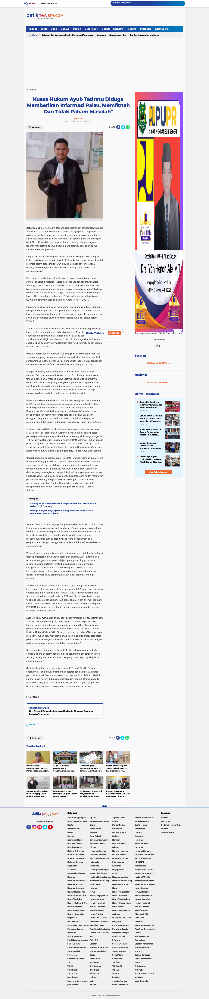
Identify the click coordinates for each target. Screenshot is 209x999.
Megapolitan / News (144, 869)
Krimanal (116, 866)
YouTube (52, 828)
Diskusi (106, 29)
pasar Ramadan (142, 981)
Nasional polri (96, 884)
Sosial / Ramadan (142, 955)
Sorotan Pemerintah (144, 944)
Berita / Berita (118, 825)
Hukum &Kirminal (98, 851)
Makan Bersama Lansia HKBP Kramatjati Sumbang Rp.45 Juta (150, 446)
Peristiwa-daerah (75, 929)
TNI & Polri (94, 962)
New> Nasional (141, 888)
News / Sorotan (97, 899)
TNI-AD (115, 970)
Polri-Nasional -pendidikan (78, 940)
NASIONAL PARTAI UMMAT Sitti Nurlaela (146, 873)
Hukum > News (119, 855)
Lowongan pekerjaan (99, 869)
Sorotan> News (119, 951)
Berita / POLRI (73, 829)
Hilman (115, 847)
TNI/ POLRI (72, 973)
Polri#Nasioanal (142, 936)
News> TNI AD (96, 914)
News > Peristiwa (142, 899)
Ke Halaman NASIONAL (158, 382)
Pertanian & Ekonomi (99, 933)
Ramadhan (140, 940)
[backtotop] (104, 807)
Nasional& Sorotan (120, 884)
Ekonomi (118, 29)
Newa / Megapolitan (76, 892)
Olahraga (116, 914)
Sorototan (72, 955)
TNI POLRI (117, 966)
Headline (131, 29)
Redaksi (164, 817)
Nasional (141, 374)
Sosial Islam (95, 959)
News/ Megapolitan (121, 910)
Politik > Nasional (75, 936)
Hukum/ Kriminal (75, 862)
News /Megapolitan (121, 899)
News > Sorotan (142, 907)
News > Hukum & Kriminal (78, 903)
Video (35, 35)
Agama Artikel (118, 35)
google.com (72, 977)
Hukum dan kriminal (99, 858)
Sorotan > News (119, 944)
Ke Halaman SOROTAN (158, 363)
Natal (114, 888)
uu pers (164, 829)
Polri (92, 936)
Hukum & (139, 847)
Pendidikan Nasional (99, 921)
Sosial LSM (117, 959)
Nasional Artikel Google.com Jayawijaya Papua (123, 880)
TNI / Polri (116, 962)
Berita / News (141, 825)
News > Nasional (142, 903)
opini (92, 981)
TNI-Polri (139, 970)
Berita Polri (117, 829)
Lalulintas (71, 869)
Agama (102, 35)
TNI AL (70, 966)
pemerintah (72, 985)
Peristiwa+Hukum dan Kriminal (146, 925)
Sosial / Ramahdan (75, 959)
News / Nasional (119, 895)
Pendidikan (72, 921)
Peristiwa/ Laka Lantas (100, 929)
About (46, 831)
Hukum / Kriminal (143, 851)
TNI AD (138, 962)
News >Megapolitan (76, 910)
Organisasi (72, 918)
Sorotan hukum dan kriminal (101, 947)
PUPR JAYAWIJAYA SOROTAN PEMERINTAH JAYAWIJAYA (123, 918)
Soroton (138, 951)
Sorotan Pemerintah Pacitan (78, 947)
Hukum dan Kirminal (144, 855)
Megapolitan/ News (98, 873)
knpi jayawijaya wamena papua (78, 981)
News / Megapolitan (121, 892)
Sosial (92, 955)
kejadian (139, 977)
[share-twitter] (123, 127)
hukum (32, 725)
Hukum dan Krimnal (76, 858)
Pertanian (71, 933)
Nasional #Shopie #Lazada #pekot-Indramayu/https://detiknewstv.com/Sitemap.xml (101, 877)
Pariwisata (139, 918)
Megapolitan (118, 869)
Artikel (115, 821)
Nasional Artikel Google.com (101, 880)
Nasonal (93, 888)
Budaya (65, 29)
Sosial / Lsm (117, 955)
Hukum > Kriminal (98, 855)
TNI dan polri (140, 966)
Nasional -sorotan (120, 877)
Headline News (119, 843)
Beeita (70, 825)
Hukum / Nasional (75, 855)
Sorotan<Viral (73, 951)
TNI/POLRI (94, 973)
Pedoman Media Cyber (171, 825)
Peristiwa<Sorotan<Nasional (146, 929)
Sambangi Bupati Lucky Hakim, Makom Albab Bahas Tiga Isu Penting (151, 459)
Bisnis (54, 29)
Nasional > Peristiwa (76, 880)
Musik (115, 873)
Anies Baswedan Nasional (145, 35)
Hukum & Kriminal (75, 851)
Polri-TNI (94, 940)
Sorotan (140, 355)
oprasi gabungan (119, 981)
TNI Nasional (95, 966)
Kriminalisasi (140, 866)
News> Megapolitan (76, 914)
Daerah (77, 29)
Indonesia (145, 29)
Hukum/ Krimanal (143, 858)
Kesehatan (94, 866)
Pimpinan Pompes (120, 933)
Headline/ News (142, 843)
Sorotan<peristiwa (98, 951)
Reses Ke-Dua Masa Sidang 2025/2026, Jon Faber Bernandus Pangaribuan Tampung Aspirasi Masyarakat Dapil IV (151, 405)
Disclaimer (166, 821)
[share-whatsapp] (128, 127)
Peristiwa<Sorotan (120, 929)
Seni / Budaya (73, 944)
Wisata (115, 973)
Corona (138, 832)
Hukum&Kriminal (120, 858)
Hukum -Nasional (120, 851)
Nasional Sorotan (75, 884)
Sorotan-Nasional (120, 947)
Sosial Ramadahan (143, 959)
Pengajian (116, 921)
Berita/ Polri (140, 829)
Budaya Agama (119, 832)
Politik (138, 933)
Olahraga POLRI (142, 914)
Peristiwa (139, 921)
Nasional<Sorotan (75, 888)
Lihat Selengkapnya (159, 472)
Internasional (162, 29)
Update (114, 333)
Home (32, 3)
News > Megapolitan (121, 903)
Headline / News (74, 843)
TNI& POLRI (72, 970)
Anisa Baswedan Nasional (101, 821)
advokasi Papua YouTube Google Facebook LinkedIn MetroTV (146, 973)
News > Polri (118, 907)
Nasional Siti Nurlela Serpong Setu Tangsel (146, 880)
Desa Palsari (91, 29)
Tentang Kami (63, 827)
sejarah (93, 985)
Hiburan (93, 847)
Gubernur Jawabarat (99, 840)
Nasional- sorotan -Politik (146, 884)
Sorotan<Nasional (143, 947)
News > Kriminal (97, 903)
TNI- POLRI (95, 970)
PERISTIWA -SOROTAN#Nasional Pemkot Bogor (101, 918)
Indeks (33, 29)
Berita (43, 29)
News (92, 892)
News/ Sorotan (141, 910)
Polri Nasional (118, 936)
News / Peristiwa (74, 899)
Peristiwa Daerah (97, 925)
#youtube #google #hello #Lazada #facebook (68, 35)
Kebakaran (72, 866)
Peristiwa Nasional (120, 925)
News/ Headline (97, 910)
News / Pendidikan (143, 895)
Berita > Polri (95, 829)
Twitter (46, 828)
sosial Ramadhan (120, 985)
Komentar (35, 127)
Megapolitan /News (76, 873)
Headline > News (97, 843)
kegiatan (116, 977)
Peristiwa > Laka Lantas (77, 925)
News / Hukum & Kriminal (78, 895)
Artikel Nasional (142, 821)
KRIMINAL (139, 862)
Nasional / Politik (142, 877)
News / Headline (142, 892)
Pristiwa (116, 940)
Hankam (116, 840)
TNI (69, 962)
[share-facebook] (118, 127)
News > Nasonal (74, 907)
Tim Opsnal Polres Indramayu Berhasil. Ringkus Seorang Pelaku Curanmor (61, 713)
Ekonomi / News (74, 840)
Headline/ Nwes (74, 847)
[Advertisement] (104, 62)
